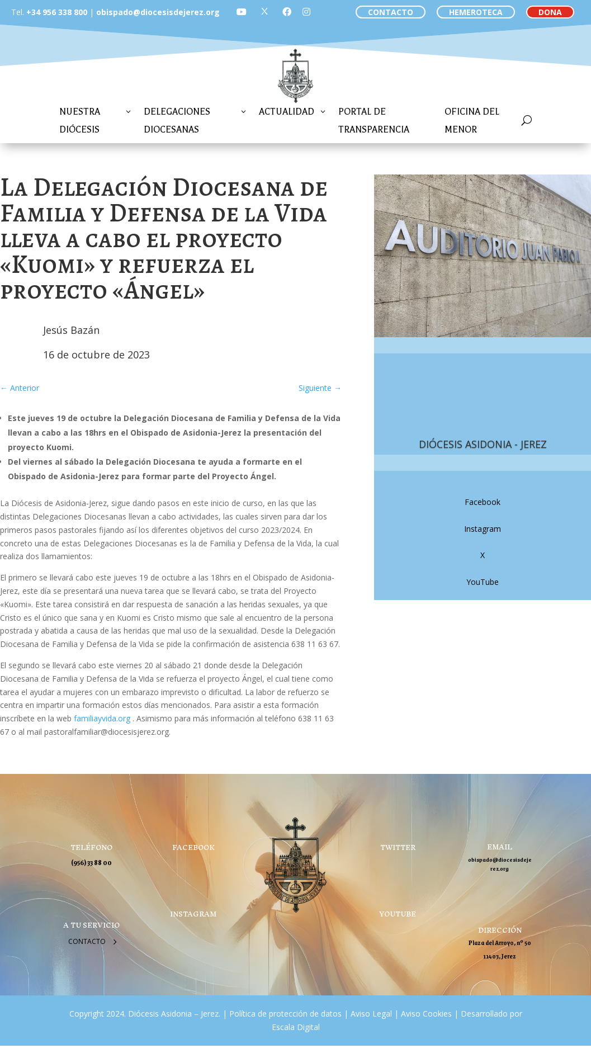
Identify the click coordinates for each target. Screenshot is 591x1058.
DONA (550, 12)
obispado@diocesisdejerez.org (158, 12)
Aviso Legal (370, 1013)
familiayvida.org (103, 718)
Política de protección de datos (285, 1013)
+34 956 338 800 (56, 12)
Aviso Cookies (425, 1013)
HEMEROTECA (476, 12)
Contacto (87, 941)
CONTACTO (390, 12)
